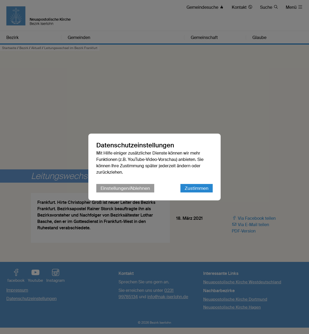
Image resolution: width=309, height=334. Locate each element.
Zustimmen (196, 188)
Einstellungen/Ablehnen (125, 188)
